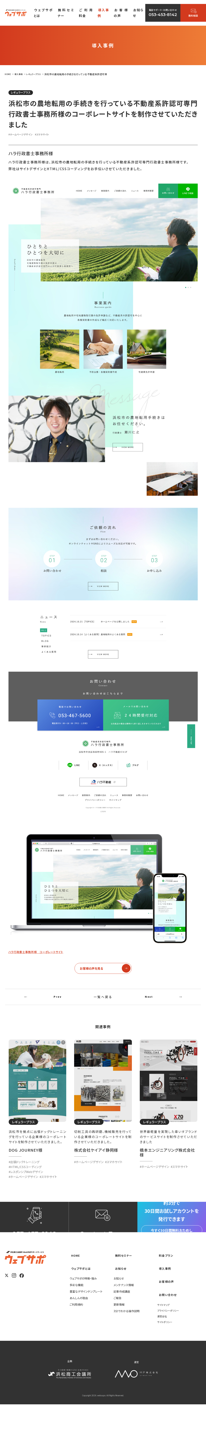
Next (149, 1001)
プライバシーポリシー (170, 1336)
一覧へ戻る (103, 1000)
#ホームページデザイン (23, 135)
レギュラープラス (24, 93)
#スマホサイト (49, 135)
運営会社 (162, 1341)
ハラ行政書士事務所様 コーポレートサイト (44, 952)
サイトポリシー (165, 1347)
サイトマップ (164, 1330)
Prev (58, 1001)
